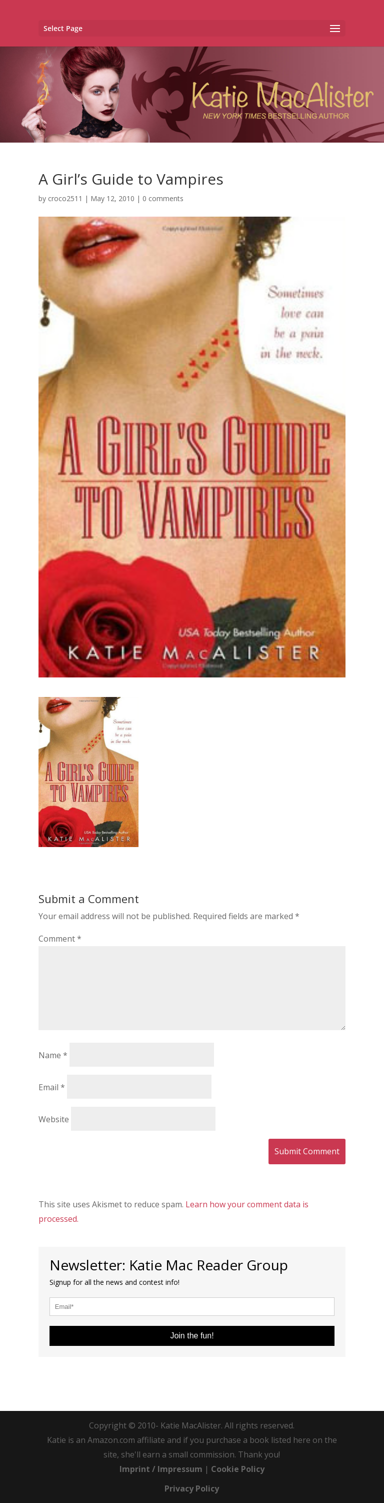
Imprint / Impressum (161, 1468)
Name (53, 1055)
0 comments (163, 198)
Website (53, 1119)
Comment (60, 938)
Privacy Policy (191, 1488)
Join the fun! (192, 1335)
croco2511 (65, 198)
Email (51, 1087)
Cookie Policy (237, 1468)
